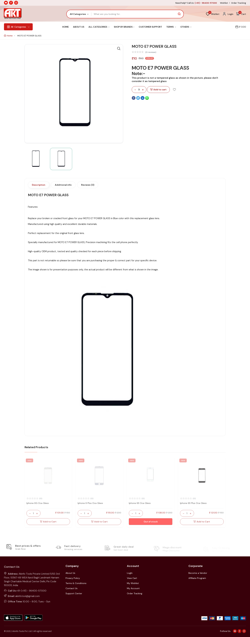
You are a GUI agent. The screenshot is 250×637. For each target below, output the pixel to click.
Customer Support (150, 26)
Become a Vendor (197, 573)
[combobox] (79, 14)
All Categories (99, 26)
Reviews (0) (87, 184)
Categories (18, 26)
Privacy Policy (73, 578)
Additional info (63, 184)
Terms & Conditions (76, 583)
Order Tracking (238, 3)
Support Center (74, 593)
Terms (171, 26)
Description (38, 184)
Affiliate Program (197, 578)
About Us (78, 26)
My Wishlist (133, 583)
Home (65, 26)
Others (185, 26)
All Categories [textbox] (78, 14)
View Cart (132, 578)
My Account (133, 588)
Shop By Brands (124, 26)
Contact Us (71, 588)
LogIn (129, 573)
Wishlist (224, 3)
